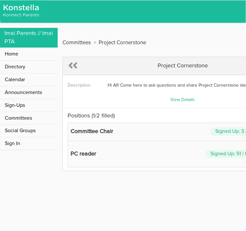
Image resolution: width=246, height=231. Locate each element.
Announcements (23, 92)
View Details (182, 100)
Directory (15, 66)
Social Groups (20, 130)
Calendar (15, 79)
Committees (18, 118)
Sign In (12, 143)
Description (79, 85)
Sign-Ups (15, 105)
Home (11, 53)
